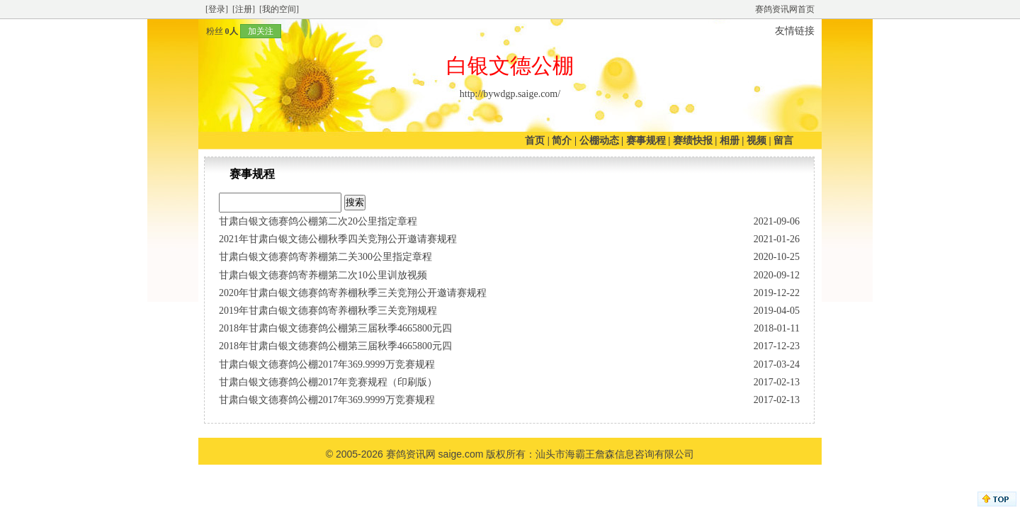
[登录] (216, 9)
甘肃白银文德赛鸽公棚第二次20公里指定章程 (318, 221)
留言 (783, 140)
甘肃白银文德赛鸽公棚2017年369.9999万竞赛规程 (327, 364)
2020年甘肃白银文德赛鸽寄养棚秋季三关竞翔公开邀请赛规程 (353, 293)
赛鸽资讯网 (411, 454)
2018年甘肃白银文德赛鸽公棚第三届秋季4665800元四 (335, 328)
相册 (730, 140)
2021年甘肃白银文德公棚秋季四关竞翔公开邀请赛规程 (338, 239)
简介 (562, 140)
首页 (535, 140)
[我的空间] (279, 9)
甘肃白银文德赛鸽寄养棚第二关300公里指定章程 (325, 256)
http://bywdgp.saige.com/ (510, 94)
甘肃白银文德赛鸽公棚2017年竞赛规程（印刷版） (328, 382)
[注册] (243, 9)
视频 (756, 140)
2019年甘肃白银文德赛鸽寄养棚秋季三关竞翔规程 (328, 310)
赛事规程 (646, 140)
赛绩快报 (693, 140)
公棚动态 (599, 140)
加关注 (260, 31)
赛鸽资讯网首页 (785, 9)
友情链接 (795, 31)
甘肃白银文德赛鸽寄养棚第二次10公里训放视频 (323, 275)
